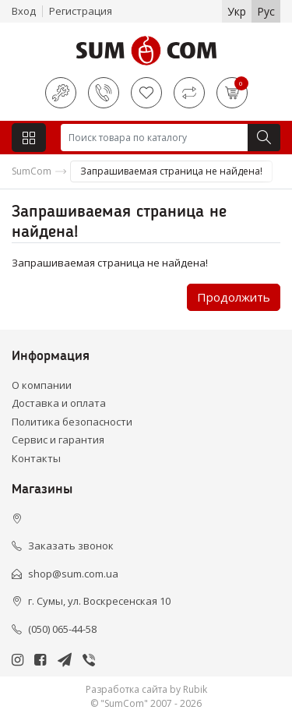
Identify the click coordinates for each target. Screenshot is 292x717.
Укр (236, 11)
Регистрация (80, 11)
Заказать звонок (71, 546)
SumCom (31, 171)
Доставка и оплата (59, 403)
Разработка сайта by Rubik (146, 689)
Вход (24, 11)
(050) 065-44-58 (62, 629)
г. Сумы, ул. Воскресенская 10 (99, 601)
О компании (42, 385)
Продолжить (233, 297)
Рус (266, 11)
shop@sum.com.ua (73, 574)
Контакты (36, 458)
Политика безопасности (72, 422)
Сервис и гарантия (58, 440)
